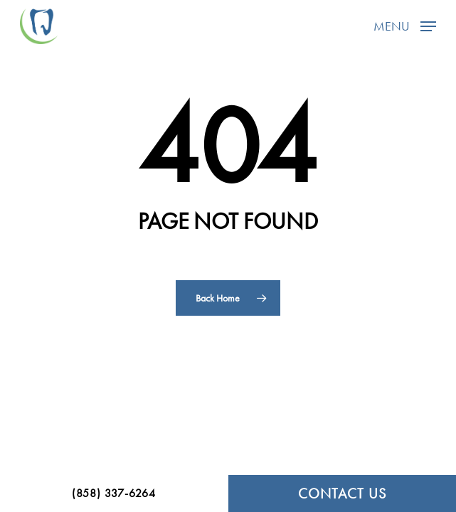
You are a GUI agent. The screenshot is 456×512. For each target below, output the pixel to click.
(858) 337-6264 (114, 493)
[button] (404, 24)
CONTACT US (342, 493)
